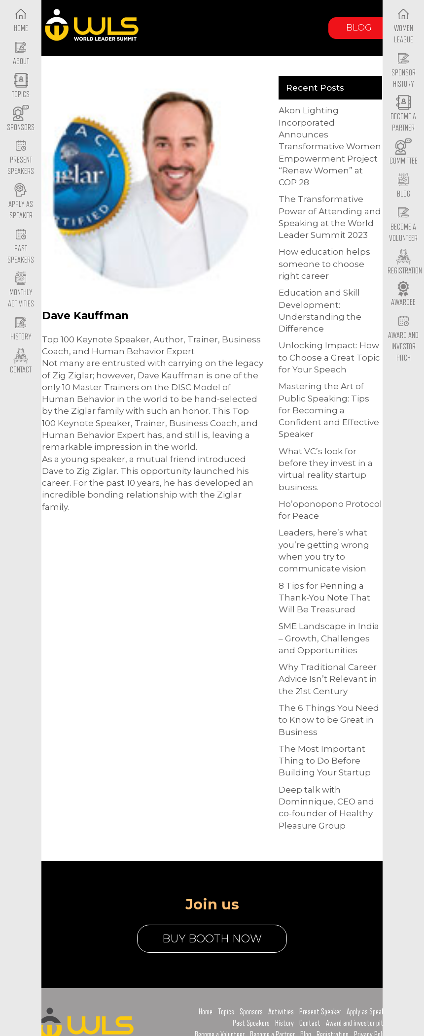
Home (205, 1012)
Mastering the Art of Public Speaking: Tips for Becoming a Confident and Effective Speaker (329, 410)
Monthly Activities (21, 290)
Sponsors (251, 1012)
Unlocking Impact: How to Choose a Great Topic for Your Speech (329, 357)
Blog (359, 27)
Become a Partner (403, 115)
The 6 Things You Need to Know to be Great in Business (329, 720)
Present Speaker (320, 1012)
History (284, 1023)
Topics (226, 1012)
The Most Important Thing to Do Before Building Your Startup (325, 761)
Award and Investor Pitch (403, 338)
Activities (281, 1012)
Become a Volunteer (403, 224)
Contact (309, 1023)
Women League (403, 26)
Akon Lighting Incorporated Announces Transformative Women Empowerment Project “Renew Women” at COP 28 (330, 146)
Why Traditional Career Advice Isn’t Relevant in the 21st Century (328, 679)
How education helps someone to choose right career (324, 264)
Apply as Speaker (20, 202)
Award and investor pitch (357, 1023)
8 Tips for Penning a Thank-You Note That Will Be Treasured (324, 598)
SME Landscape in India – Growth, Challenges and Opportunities (329, 638)
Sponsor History (403, 70)
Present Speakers (20, 158)
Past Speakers (20, 246)
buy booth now (212, 938)
